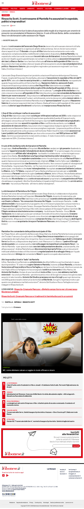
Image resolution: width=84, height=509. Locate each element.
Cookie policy (38, 502)
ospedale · (18, 302)
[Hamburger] (3, 3)
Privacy (31, 502)
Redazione (12, 502)
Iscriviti (76, 446)
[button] (80, 13)
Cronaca (12, 12)
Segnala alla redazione (22, 502)
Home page (5, 12)
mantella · (9, 302)
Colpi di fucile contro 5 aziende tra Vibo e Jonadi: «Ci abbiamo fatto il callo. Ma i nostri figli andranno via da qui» (43, 386)
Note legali (46, 502)
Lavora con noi (69, 502)
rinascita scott (29, 302)
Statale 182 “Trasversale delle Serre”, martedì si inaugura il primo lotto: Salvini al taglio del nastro (40, 421)
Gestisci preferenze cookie (57, 502)
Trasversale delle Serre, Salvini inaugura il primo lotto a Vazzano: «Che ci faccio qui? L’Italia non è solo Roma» (42, 413)
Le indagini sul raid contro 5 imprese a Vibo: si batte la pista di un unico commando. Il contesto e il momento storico (41, 404)
